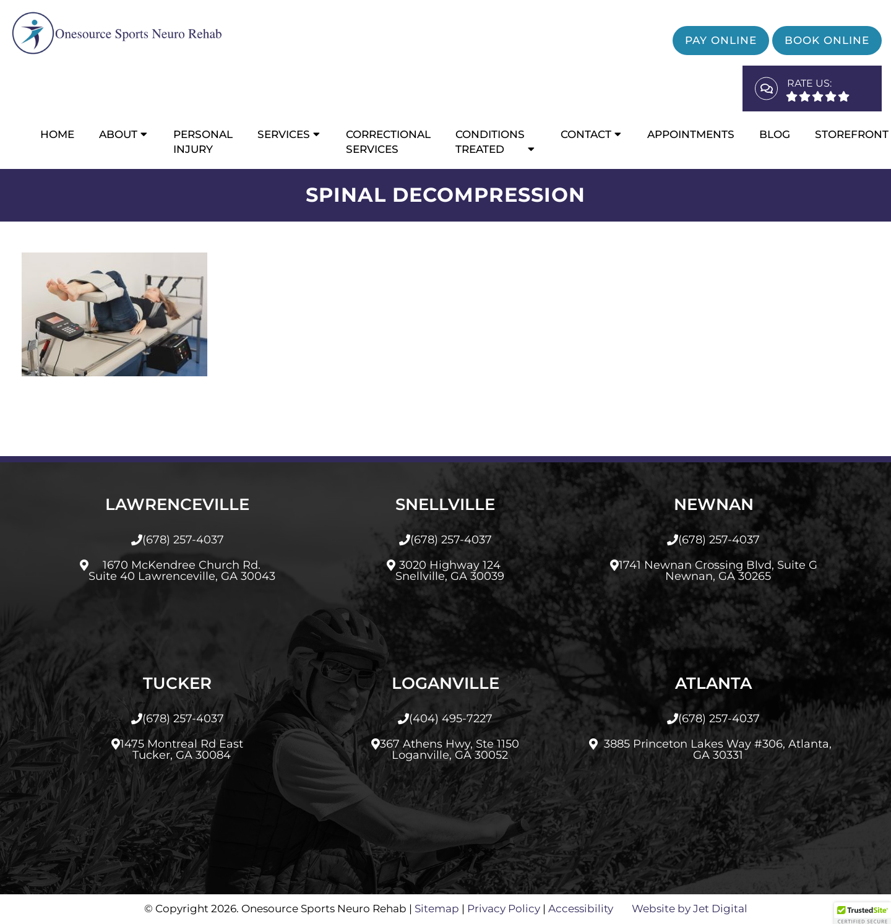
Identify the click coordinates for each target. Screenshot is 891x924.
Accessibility (580, 908)
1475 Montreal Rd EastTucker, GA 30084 (181, 749)
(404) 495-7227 (451, 718)
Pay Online (721, 40)
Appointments (690, 134)
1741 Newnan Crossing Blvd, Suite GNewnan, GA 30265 (718, 570)
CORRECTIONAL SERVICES (388, 141)
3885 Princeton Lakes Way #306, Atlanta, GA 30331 (718, 749)
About (118, 134)
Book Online (827, 40)
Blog (774, 134)
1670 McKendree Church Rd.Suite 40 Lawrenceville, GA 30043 (181, 570)
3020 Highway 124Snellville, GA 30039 (449, 570)
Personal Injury (203, 141)
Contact (586, 134)
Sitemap (437, 908)
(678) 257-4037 (183, 539)
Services (283, 134)
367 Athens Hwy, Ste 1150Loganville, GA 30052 (449, 749)
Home (57, 134)
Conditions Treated (490, 141)
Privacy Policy (503, 908)
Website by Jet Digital (689, 908)
